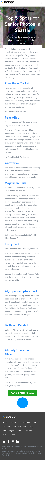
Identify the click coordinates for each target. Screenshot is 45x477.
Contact (14, 422)
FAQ (35, 422)
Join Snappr (25, 422)
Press (20, 430)
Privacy (29, 430)
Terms (5, 435)
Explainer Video (20, 426)
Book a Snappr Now (22, 393)
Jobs (13, 435)
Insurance (6, 426)
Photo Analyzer (9, 430)
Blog (31, 426)
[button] (41, 3)
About (5, 422)
